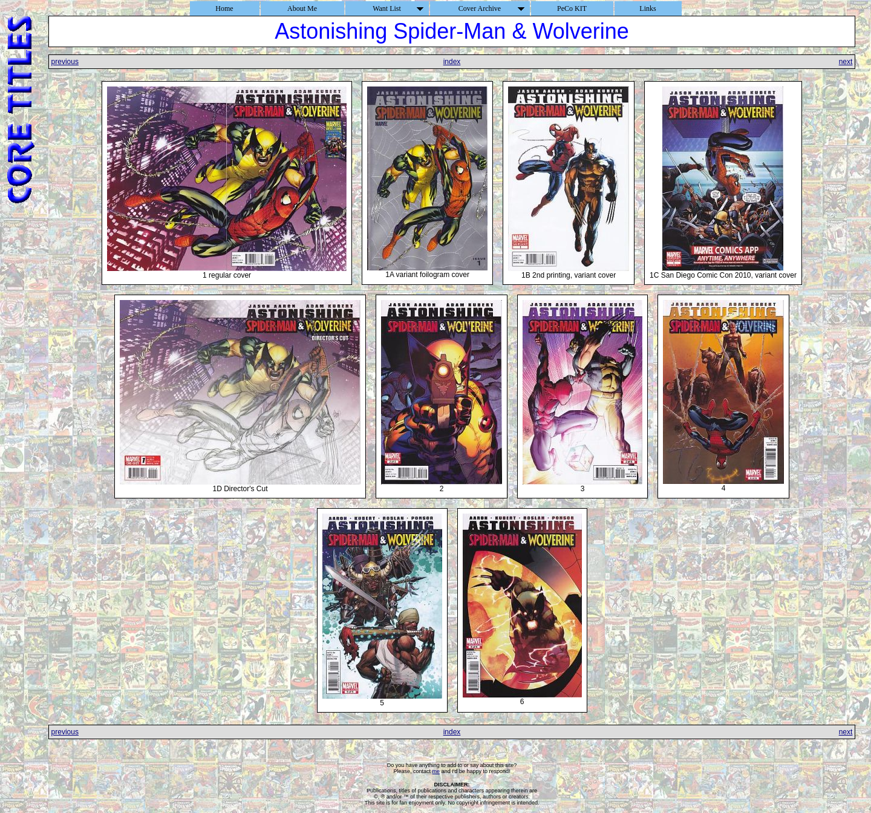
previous (65, 61)
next (846, 61)
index (452, 61)
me (436, 771)
